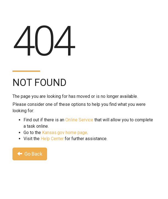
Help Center (52, 138)
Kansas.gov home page (64, 132)
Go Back (29, 154)
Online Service (79, 119)
